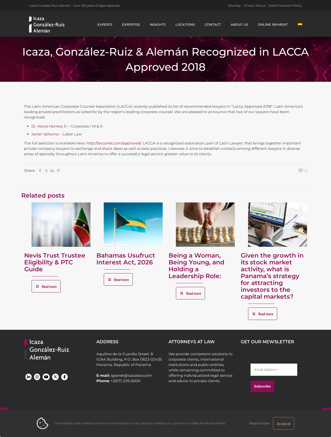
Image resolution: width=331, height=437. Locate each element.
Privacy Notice (254, 5)
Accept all (283, 423)
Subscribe (262, 386)
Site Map (234, 5)
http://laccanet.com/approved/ (113, 143)
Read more (259, 423)
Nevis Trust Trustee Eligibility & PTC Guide (54, 262)
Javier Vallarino (45, 134)
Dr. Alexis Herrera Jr (49, 126)
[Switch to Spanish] (300, 24)
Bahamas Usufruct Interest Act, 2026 (125, 259)
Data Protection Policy (285, 5)
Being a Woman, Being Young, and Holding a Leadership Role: (196, 266)
